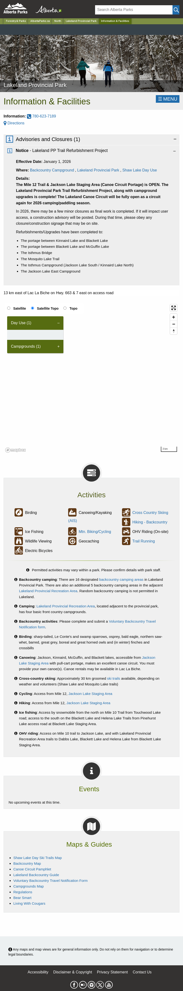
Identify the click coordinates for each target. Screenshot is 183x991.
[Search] (134, 10)
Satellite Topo (48, 308)
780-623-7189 (41, 116)
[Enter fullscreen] (173, 307)
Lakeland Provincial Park (81, 21)
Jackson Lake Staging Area (90, 694)
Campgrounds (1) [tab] (26, 346)
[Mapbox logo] (15, 450)
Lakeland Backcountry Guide (36, 875)
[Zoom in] (173, 317)
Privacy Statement (112, 972)
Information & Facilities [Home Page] (115, 21)
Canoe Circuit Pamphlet (32, 869)
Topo (73, 308)
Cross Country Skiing (150, 513)
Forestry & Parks (16, 21)
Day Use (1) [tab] (21, 323)
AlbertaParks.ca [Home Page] (40, 21)
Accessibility (38, 972)
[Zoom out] (173, 324)
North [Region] (57, 21)
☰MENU (167, 99)
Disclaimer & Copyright (72, 972)
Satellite (19, 308)
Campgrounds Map (28, 886)
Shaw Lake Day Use (139, 170)
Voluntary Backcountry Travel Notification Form (50, 881)
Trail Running (143, 541)
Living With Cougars (29, 903)
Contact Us (142, 972)
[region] (91, 378)
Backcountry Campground (52, 170)
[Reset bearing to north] (173, 330)
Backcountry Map (27, 863)
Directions (14, 123)
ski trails (113, 678)
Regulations (22, 892)
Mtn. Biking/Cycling (95, 532)
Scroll (173, 980)
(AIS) (72, 521)
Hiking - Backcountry (150, 522)
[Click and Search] (176, 10)
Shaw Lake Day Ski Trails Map (37, 858)
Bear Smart (22, 898)
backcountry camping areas (121, 579)
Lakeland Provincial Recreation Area (48, 591)
